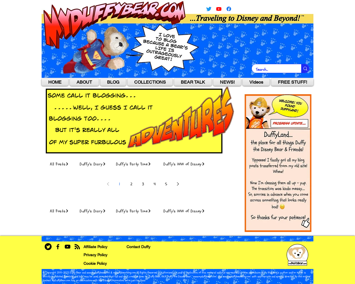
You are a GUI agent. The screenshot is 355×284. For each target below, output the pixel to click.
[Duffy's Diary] (94, 164)
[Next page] (178, 184)
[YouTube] (219, 9)
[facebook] (229, 9)
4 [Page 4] (155, 184)
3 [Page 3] (143, 184)
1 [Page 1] (119, 184)
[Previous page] (108, 184)
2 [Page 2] (131, 184)
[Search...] (273, 69)
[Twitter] (209, 9)
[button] (150, 82)
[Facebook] (57, 246)
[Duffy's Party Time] (136, 164)
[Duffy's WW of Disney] (187, 164)
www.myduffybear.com (98, 273)
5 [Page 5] (166, 184)
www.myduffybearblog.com (236, 276)
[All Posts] (62, 164)
